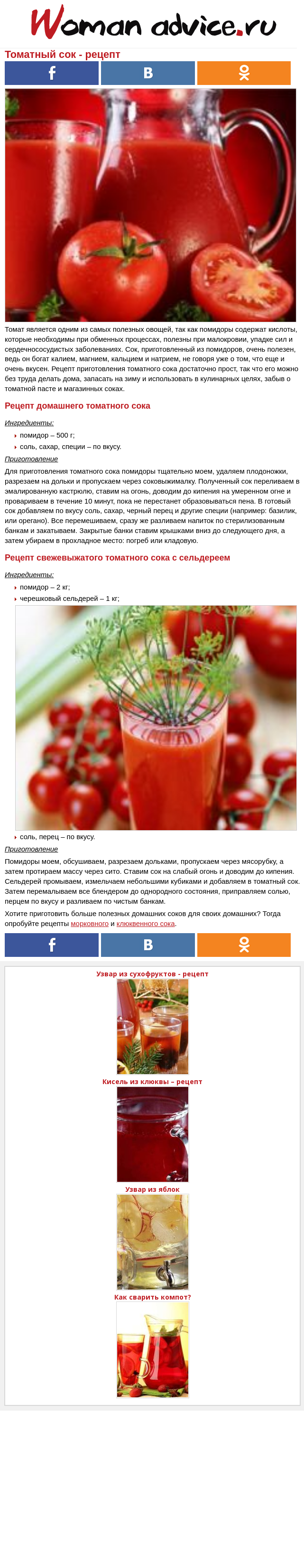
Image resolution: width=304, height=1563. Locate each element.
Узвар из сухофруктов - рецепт (152, 973)
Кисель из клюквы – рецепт (152, 1081)
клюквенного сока (146, 923)
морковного (90, 923)
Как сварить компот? (152, 1296)
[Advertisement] (152, 1477)
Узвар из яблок (152, 1189)
